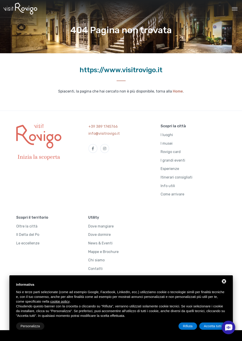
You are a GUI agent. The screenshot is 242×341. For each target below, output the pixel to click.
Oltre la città (26, 226)
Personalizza (30, 326)
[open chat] (228, 327)
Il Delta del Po (27, 234)
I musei (167, 143)
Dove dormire (99, 234)
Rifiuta (188, 326)
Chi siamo (96, 260)
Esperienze (170, 169)
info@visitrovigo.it (104, 133)
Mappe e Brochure (103, 252)
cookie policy (60, 301)
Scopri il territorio (32, 217)
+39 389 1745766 (103, 126)
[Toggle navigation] (235, 8)
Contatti (95, 269)
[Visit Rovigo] (20, 8)
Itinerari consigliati (176, 177)
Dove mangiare (101, 226)
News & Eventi (100, 243)
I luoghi (167, 135)
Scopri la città (173, 126)
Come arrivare (172, 194)
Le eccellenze (27, 243)
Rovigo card (171, 152)
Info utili (168, 186)
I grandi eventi (173, 160)
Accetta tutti (212, 326)
